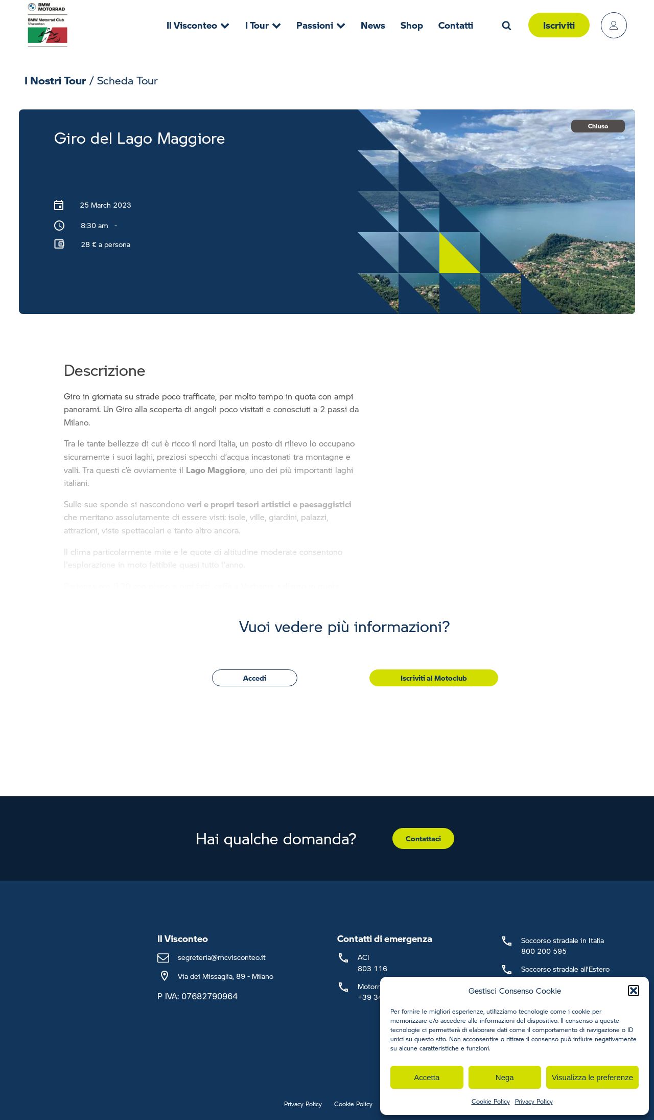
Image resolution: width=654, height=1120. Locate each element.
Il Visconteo (198, 25)
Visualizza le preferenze (592, 1077)
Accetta (426, 1077)
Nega (505, 1077)
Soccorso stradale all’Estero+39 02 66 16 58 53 (565, 974)
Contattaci (423, 838)
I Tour (263, 25)
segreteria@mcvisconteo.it (222, 957)
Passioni (320, 25)
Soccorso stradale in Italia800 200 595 (562, 945)
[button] (633, 990)
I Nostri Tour (55, 80)
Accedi (254, 677)
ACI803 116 (372, 962)
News (373, 25)
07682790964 (209, 996)
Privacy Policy (534, 1101)
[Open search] (507, 25)
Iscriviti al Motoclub (434, 677)
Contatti (455, 25)
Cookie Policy (491, 1101)
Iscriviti (559, 25)
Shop (412, 25)
